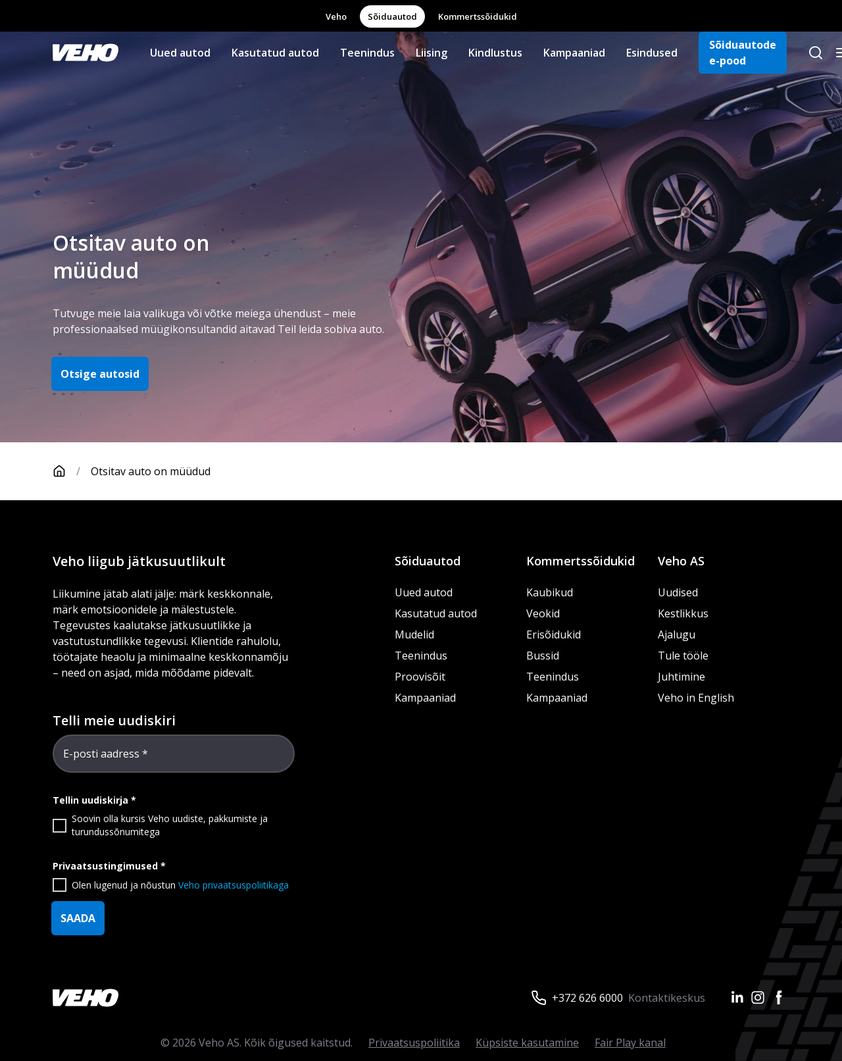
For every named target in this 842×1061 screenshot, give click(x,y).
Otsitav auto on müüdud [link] (150, 471)
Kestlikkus (683, 613)
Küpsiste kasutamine (527, 1042)
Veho (336, 16)
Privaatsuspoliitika (414, 1042)
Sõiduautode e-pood (742, 53)
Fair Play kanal (630, 1042)
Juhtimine (683, 676)
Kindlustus (495, 52)
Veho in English (696, 697)
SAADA (78, 918)
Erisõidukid (553, 634)
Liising (431, 52)
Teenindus (367, 52)
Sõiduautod (392, 16)
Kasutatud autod (275, 52)
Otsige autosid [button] (100, 374)
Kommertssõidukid (477, 16)
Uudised (678, 592)
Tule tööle (683, 655)
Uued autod (180, 52)
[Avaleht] (72, 471)
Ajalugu (676, 634)
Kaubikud (549, 592)
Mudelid (414, 634)
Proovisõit (420, 676)
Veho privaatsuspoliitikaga (233, 885)
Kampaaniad (574, 52)
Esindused (652, 52)
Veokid (543, 613)
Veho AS (681, 561)
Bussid (542, 655)
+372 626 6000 (587, 998)
